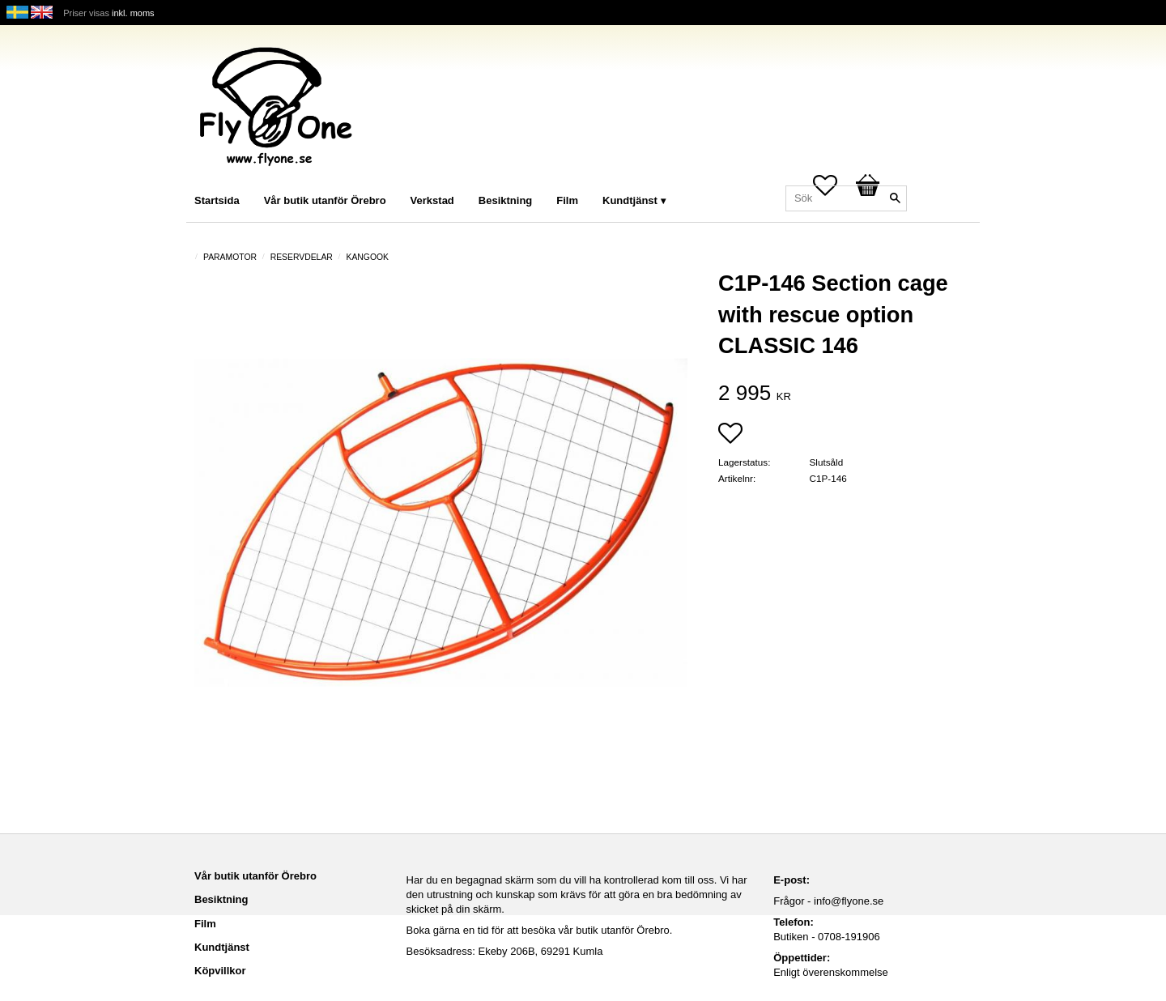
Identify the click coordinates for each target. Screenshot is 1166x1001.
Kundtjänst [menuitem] (629, 200)
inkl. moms (133, 13)
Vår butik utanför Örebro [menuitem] (325, 200)
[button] (730, 435)
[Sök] (895, 198)
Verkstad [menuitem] (432, 200)
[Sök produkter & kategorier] (846, 198)
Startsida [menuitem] (217, 200)
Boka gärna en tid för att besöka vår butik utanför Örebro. (539, 930)
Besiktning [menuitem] (505, 200)
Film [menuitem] (567, 200)
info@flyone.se (848, 901)
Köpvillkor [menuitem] (220, 971)
